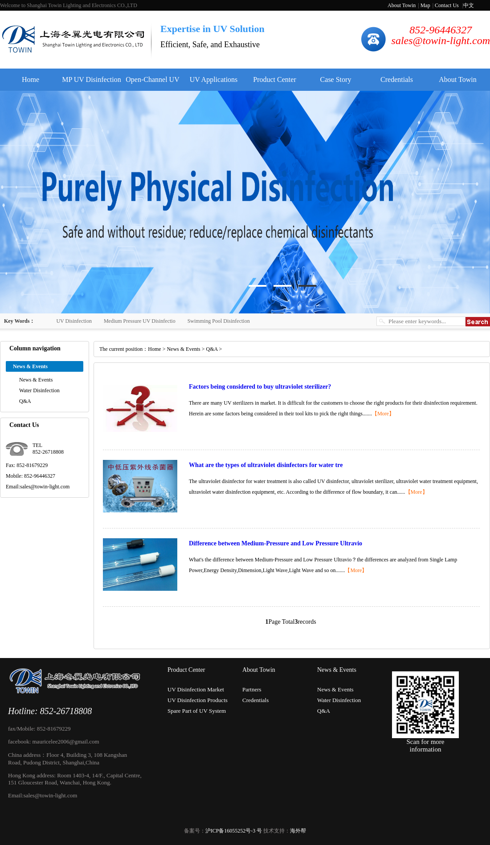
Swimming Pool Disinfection (219, 321)
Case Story (335, 79)
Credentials (396, 79)
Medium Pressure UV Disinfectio (140, 321)
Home (30, 79)
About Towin (402, 5)
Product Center (274, 79)
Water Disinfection (39, 390)
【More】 (383, 413)
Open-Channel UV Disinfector (152, 83)
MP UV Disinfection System (91, 83)
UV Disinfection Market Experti (195, 690)
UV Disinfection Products (197, 700)
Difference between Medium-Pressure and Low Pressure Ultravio (275, 543)
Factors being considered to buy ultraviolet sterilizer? (260, 386)
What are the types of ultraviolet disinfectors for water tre (266, 465)
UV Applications (214, 79)
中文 (468, 5)
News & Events (36, 380)
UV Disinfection (73, 321)
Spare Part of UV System (196, 710)
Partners (251, 689)
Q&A (25, 401)
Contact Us (447, 5)
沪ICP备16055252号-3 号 (233, 831)
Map (425, 5)
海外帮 (298, 831)
